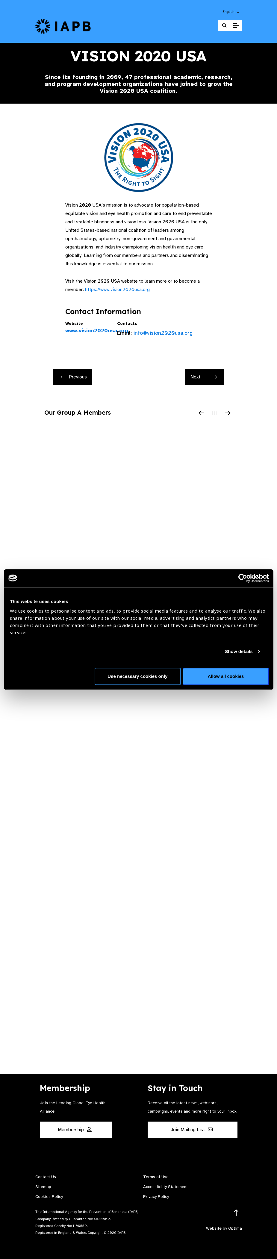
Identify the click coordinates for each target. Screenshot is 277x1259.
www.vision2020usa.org (86, 330)
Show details (239, 651)
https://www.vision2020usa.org (117, 290)
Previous (73, 377)
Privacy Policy (156, 1196)
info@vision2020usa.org (163, 333)
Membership (75, 1130)
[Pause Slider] (214, 413)
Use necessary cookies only (137, 676)
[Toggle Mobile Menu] (236, 25)
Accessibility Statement (165, 1186)
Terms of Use (156, 1176)
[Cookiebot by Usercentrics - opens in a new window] (243, 578)
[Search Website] (224, 25)
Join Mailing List (192, 1130)
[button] (231, 11)
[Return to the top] (236, 1213)
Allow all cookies (226, 676)
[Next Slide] (227, 413)
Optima (235, 1228)
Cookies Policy (49, 1196)
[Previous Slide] (201, 413)
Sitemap (43, 1186)
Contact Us (45, 1176)
